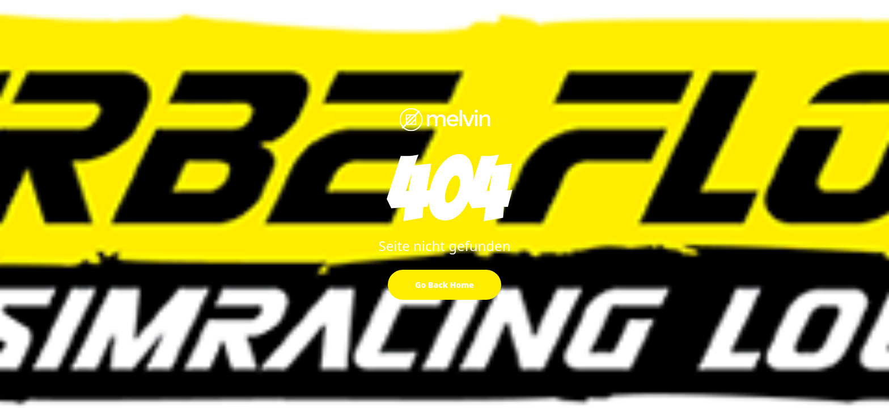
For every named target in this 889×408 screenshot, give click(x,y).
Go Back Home (444, 284)
